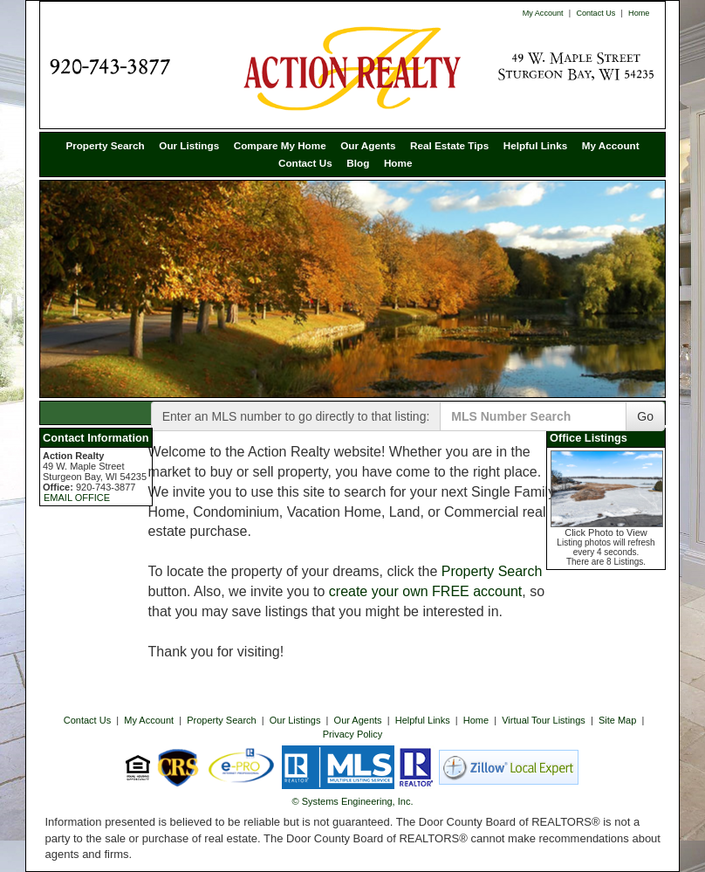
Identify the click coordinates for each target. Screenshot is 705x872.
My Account (543, 13)
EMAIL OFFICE (77, 497)
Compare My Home (280, 145)
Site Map (617, 720)
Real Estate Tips (449, 145)
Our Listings (189, 145)
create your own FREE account (425, 591)
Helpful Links (535, 145)
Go (645, 416)
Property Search (104, 145)
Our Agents (367, 145)
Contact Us (595, 13)
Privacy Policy (352, 734)
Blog (357, 162)
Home (638, 13)
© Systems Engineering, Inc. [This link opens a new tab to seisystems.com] (353, 801)
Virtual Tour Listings (543, 720)
